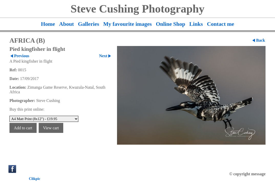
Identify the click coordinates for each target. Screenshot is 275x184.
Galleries (88, 24)
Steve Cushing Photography (137, 9)
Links (196, 24)
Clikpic (34, 179)
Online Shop (170, 24)
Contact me (220, 24)
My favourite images (127, 24)
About (66, 24)
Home (48, 24)
